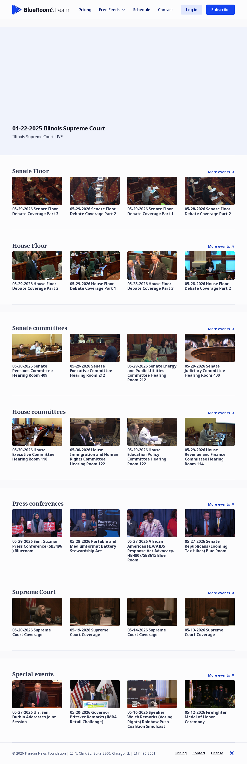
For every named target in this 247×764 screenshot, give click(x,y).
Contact (165, 9)
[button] (112, 9)
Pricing (85, 9)
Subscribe (220, 9)
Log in (191, 9)
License (217, 753)
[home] (40, 9)
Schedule (141, 9)
